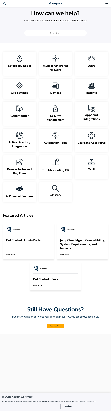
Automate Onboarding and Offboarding (89, 362)
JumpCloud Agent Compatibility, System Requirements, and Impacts (82, 250)
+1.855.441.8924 (14, 358)
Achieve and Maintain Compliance (87, 354)
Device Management (46, 374)
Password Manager (46, 390)
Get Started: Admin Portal (23, 246)
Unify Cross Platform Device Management (90, 386)
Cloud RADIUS (44, 366)
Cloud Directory (44, 358)
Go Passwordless (81, 374)
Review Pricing (15, 386)
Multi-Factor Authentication (49, 386)
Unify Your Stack (81, 390)
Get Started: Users (45, 285)
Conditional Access (46, 370)
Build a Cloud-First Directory (85, 366)
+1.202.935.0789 (17, 355)
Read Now (10, 260)
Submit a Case (55, 332)
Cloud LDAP (43, 362)
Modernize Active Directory (85, 382)
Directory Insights (45, 378)
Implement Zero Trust (82, 378)
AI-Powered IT (80, 358)
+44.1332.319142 (15, 361)
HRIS (40, 382)
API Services (43, 354)
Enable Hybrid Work (82, 370)
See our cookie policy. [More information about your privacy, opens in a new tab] (88, 401)
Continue (68, 406)
